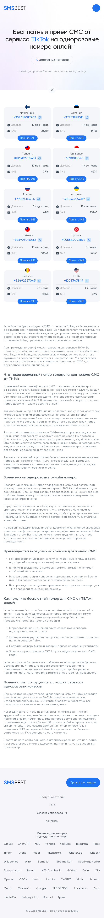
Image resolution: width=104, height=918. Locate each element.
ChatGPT (24, 843)
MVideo (71, 870)
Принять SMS (27, 138)
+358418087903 (25, 117)
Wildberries (11, 861)
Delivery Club (29, 897)
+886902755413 (25, 158)
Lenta (37, 879)
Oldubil (8, 843)
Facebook (80, 888)
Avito (97, 888)
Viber (36, 852)
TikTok (96, 843)
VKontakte (54, 852)
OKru (86, 870)
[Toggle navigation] (96, 8)
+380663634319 (73, 199)
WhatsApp (75, 852)
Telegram (82, 843)
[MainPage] (15, 8)
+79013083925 (25, 199)
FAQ (52, 804)
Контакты (52, 820)
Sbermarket (63, 861)
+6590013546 (73, 158)
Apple (61, 897)
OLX (97, 870)
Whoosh (95, 852)
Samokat (44, 861)
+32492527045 (25, 280)
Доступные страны (52, 796)
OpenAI (9, 879)
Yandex (50, 843)
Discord (48, 897)
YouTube (65, 843)
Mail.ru (81, 879)
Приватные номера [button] (83, 782)
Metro (7, 888)
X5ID (37, 843)
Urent (22, 852)
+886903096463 (24, 240)
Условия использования (52, 812)
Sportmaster (12, 870)
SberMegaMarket (89, 861)
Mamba (95, 879)
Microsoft (24, 888)
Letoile (50, 879)
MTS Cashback (51, 870)
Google (41, 888)
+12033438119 (73, 280)
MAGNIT (66, 879)
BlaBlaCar (10, 897)
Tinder (8, 852)
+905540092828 (73, 240)
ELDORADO (60, 888)
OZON (23, 879)
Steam (30, 870)
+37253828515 (73, 117)
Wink (28, 861)
